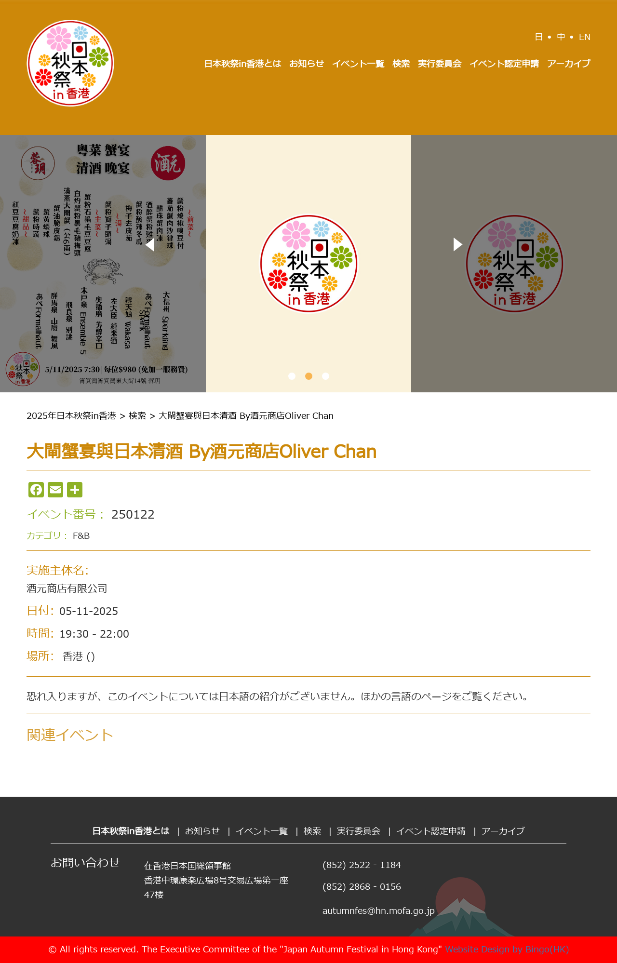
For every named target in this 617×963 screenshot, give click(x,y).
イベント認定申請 (504, 64)
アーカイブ (568, 64)
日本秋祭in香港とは (242, 64)
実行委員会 (439, 64)
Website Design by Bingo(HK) (507, 949)
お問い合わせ (85, 863)
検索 (401, 64)
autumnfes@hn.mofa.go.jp (378, 911)
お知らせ (306, 64)
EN (584, 37)
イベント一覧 (358, 64)
